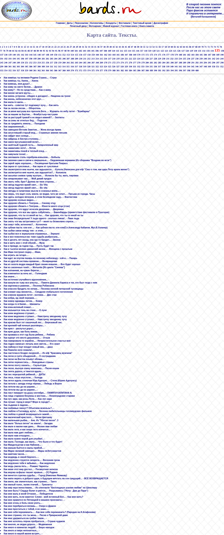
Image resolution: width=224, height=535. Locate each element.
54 (153, 47)
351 (217, 66)
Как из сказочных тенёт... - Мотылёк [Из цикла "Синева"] (34, 267)
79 (7, 51)
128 (187, 51)
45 (126, 47)
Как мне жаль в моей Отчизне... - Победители (28, 494)
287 (176, 62)
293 (201, 62)
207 (68, 58)
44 (123, 47)
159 (93, 55)
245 (1, 62)
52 (147, 47)
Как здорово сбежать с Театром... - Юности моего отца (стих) (37, 206)
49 (138, 47)
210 (80, 58)
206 (64, 58)
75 (218, 47)
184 (197, 55)
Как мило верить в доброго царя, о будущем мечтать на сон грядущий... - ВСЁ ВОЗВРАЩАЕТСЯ (56, 478)
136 (222, 51)
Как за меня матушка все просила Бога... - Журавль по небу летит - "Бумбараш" (47, 111)
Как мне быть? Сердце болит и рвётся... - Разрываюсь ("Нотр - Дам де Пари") (46, 491)
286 (172, 62)
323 (101, 66)
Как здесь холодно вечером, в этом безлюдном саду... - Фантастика (40, 197)
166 (122, 55)
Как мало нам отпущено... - (18, 435)
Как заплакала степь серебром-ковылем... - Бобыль (32, 157)
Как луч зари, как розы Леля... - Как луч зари (28, 399)
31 (83, 47)
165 (118, 55)
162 (105, 55)
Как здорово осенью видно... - (20, 200)
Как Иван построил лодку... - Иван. (22, 252)
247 (10, 62)
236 (188, 58)
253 (35, 62)
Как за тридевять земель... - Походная (24, 123)
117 (141, 51)
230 (163, 58)
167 (126, 55)
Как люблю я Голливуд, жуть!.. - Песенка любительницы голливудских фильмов (48, 411)
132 (203, 51)
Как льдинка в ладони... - (17, 405)
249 (18, 62)
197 (26, 58)
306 (30, 66)
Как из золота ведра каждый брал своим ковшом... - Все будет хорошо (42, 264)
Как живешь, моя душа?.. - (18, 84)
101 (76, 51)
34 (92, 47)
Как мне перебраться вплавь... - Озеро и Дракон (30, 506)
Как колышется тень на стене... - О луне (25, 310)
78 (4, 51)
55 (156, 47)
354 (5, 70)
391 (159, 70)
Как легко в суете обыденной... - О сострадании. (30, 356)
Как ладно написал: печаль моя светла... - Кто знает (32, 344)
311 (51, 66)
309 (43, 66)
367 (59, 70)
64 (184, 47)
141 (18, 55)
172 (147, 55)
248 (14, 62)
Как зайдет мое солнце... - (18, 136)
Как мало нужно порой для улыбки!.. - (24, 439)
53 (150, 47)
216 (105, 58)
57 (162, 47)
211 (84, 58)
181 (184, 55)
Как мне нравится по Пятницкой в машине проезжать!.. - (34, 500)
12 (25, 47)
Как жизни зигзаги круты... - (18, 93)
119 (149, 51)
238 (196, 58)
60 (172, 47)
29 (77, 47)
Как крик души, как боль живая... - (22, 331)
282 (155, 62)
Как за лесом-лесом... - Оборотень (22, 108)
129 (191, 51)
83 (19, 51)
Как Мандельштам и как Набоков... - (23, 445)
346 (196, 66)
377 (101, 70)
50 (141, 47)
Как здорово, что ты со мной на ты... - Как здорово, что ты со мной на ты (43, 215)
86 (29, 51)
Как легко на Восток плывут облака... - (24, 359)
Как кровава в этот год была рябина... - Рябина (29, 335)
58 (165, 47)
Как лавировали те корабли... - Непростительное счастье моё (37, 341)
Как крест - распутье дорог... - (20, 328)
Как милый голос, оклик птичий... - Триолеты (28, 484)
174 (155, 55)
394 (172, 70)
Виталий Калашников (203, 17)
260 (64, 62)
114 (129, 51)
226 (147, 58)
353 (1, 70)
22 (55, 47)
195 (18, 58)
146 (39, 55)
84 (22, 51)
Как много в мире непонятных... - (22, 530)
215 (101, 58)
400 (197, 70)
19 (46, 47)
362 (39, 70)
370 (72, 70)
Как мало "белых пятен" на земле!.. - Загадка (28, 423)
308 (39, 66)
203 (51, 58)
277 (134, 62)
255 (43, 62)
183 (192, 55)
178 (172, 55)
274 (122, 62)
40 (110, 47)
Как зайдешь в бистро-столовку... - (22, 139)
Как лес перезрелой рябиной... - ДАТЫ (24, 374)
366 (55, 70)
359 (26, 70)
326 (113, 66)
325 (109, 66)
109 (109, 51)
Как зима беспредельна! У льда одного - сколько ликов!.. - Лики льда (41, 218)
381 (118, 70)
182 (188, 55)
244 (221, 58)
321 (92, 66)
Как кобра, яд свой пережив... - (20, 298)
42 (117, 47)
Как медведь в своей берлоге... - (21, 457)
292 (197, 62)
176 (163, 55)
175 (159, 55)
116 (137, 51)
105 (92, 51)
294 (205, 62)
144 (30, 55)
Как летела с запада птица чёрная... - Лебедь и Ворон (33, 383)
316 (72, 66)
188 (213, 55)
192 (5, 58)
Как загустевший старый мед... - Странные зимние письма (35, 133)
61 (175, 47)
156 (80, 55)
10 (19, 47)
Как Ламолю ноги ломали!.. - (19, 350)
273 (118, 62)
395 (176, 70)
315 (68, 66)
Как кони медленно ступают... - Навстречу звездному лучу (35, 316)
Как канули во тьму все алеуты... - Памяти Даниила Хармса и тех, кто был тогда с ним (50, 282)
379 (109, 70)
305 (26, 66)
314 (63, 66)
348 (205, 66)
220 (122, 58)
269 (101, 62)
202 (47, 58)
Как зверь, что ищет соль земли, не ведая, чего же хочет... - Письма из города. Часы (49, 194)
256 (47, 62)
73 (211, 47)
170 (138, 55)
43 (120, 47)
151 (59, 55)
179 (176, 55)
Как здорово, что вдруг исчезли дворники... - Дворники (34, 209)
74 (215, 47)
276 (130, 62)
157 (84, 55)
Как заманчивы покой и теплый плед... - (25, 151)
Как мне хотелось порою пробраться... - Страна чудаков (34, 521)
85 (25, 51)
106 (97, 51)
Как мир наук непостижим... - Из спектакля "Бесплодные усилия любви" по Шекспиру (50, 487)
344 (188, 66)
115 (133, 51)
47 (132, 47)
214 (97, 58)
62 (178, 47)
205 (59, 58)
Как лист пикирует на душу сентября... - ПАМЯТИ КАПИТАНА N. (38, 393)
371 (76, 70)
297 (217, 62)
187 (209, 55)
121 (158, 51)
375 (93, 70)
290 (188, 62)
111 (117, 51)
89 (38, 51)
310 (47, 66)
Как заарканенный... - (15, 126)
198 (30, 58)
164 (114, 55)
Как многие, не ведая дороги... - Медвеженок (28, 524)
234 (180, 58)
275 (126, 62)
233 (176, 58)
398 (188, 70)
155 (76, 55)
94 (53, 51)
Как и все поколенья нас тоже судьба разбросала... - (32, 237)
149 (51, 55)
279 (143, 62)
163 (109, 55)
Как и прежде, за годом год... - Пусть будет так (29, 246)
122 (162, 51)
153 (68, 55)
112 (121, 51)
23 (58, 47)
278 (138, 62)
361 (35, 70)
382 (122, 70)
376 (97, 70)
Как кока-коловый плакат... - (19, 307)
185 (201, 55)
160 (97, 55)
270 (105, 62)
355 (10, 70)
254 (39, 62)
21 (52, 47)
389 (151, 70)
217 (109, 58)
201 (43, 58)
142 (22, 55)
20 (49, 47)
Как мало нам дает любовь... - (20, 432)
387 (143, 70)
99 (68, 51)
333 (142, 66)
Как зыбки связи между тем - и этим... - (25, 230)
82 (16, 51)
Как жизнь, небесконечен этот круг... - (24, 99)
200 (39, 58)
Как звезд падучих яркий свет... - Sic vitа (25, 188)
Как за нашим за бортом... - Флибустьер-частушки (31, 114)
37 (101, 47)
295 (209, 62)
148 (47, 55)
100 (72, 51)
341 (176, 66)
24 (61, 47)
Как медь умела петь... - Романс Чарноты (26, 466)
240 (205, 58)
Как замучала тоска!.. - (16, 154)
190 (222, 55)
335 (151, 66)
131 (199, 51)
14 (31, 47)
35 (95, 47)
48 (135, 47)
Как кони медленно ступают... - (20, 313)
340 (171, 66)
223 (134, 58)
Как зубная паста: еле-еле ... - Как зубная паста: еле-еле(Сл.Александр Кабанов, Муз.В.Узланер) (55, 227)
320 (88, 66)
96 (59, 51)
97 (62, 51)
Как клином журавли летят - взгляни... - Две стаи (30, 295)
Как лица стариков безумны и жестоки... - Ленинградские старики (39, 396)
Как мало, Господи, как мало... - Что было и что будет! (33, 442)
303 (18, 66)
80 (10, 51)
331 (134, 66)
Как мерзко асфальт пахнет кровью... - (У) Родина (31, 472)
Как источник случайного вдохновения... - (26, 279)
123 (166, 51)
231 (167, 58)
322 (97, 66)
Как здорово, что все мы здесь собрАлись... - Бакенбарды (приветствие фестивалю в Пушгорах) (56, 212)
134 (212, 51)
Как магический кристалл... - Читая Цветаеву (28, 417)
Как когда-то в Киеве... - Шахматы (22, 304)
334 (147, 66)
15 (34, 47)
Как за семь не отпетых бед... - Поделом (25, 120)
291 (192, 62)
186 (205, 55)
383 (126, 70)
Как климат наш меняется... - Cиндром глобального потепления (38, 292)
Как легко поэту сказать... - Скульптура (25, 365)
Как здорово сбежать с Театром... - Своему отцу (30, 203)
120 (154, 51)
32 (86, 47)
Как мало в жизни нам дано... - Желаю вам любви (30, 426)
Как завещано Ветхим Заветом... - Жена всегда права (32, 130)
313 (59, 66)
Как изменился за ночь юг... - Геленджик (25, 273)
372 (80, 70)
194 (14, 58)
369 (68, 70)
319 (84, 66)
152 (64, 55)
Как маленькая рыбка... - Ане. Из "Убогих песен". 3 (31, 420)
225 (142, 58)
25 (64, 47)
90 (41, 51)
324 (105, 66)
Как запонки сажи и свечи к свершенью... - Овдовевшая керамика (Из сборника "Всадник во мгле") (57, 160)
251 (26, 62)
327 (117, 66)
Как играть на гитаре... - (16, 255)
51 (144, 47)
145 (35, 55)
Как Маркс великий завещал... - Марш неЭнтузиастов (32, 451)
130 (195, 51)
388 (147, 70)
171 (143, 55)
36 (98, 47)
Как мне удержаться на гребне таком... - (25, 518)
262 (72, 62)
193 (10, 58)
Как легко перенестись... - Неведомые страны (28, 362)
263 (76, 62)
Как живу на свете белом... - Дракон (23, 87)
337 (159, 66)
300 (5, 66)
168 (130, 55)
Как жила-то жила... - (15, 102)
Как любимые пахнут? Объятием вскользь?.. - (29, 408)
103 (84, 51)
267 (93, 62)
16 (37, 47)
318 (80, 66)
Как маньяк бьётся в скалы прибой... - (24, 448)
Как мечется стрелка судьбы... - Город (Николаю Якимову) (35, 475)
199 (35, 58)
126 (178, 51)
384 (130, 70)
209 (76, 58)
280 (147, 62)
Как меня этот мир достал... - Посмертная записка (31, 469)
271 (109, 62)
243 (217, 58)
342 (180, 66)
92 (47, 51)
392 (163, 70)
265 (84, 62)
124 (170, 51)
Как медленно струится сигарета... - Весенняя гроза (32, 460)
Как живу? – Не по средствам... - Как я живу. (27, 90)
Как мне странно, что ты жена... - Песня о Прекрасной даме (36, 515)
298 (222, 62)
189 (217, 55)
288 (180, 62)
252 (30, 62)
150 (55, 55)
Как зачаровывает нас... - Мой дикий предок (27, 178)
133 (208, 51)
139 (10, 55)
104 (88, 51)
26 (67, 47)
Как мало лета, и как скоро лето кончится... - (28, 429)
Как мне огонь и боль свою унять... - (23, 503)
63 (181, 47)
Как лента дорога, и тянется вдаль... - (24, 371)
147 (43, 55)
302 (14, 66)
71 (205, 47)
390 (155, 70)
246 (5, 62)
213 (92, 58)
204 (55, 58)
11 (22, 47)
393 (168, 70)
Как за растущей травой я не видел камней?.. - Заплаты (34, 117)
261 (68, 62)
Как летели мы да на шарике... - (21, 387)
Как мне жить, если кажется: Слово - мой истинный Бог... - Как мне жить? (43, 497)
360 (30, 70)
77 (1, 51)
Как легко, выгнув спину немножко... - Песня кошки (31, 368)
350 (213, 66)
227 (151, 58)
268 (97, 62)
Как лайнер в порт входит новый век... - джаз (28, 347)
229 (159, 58)
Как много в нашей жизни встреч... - (23, 533)
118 (145, 51)
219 (117, 58)
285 (168, 62)
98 (65, 51)
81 (13, 51)
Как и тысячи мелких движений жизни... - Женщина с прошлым (38, 249)
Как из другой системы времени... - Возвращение (30, 261)
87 (32, 51)
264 (80, 62)
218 (113, 58)
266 (89, 62)
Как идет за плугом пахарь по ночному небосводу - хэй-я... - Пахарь (40, 258)
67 (193, 47)
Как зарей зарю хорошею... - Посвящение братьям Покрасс (36, 163)
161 (101, 55)
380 (114, 70)
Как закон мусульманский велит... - (23, 142)
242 (213, 58)
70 (202, 47)
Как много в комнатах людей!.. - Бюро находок (29, 527)
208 (72, 58)
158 (89, 55)
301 (10, 66)
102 (80, 51)
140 (14, 55)
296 (213, 62)
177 (168, 55)
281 (151, 62)
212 (88, 58)
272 (114, 62)
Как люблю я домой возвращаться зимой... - (28, 414)
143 (26, 55)
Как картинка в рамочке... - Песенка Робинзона (29, 286)
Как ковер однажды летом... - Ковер (23, 301)
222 (130, 58)
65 (187, 47)
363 (43, 70)
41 (113, 47)
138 (5, 55)
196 (22, 58)
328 (122, 66)
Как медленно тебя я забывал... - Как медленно (29, 463)
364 (47, 70)
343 (184, 66)
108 (105, 51)
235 (184, 58)
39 (107, 47)
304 (22, 66)
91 (44, 51)
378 (105, 70)
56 (159, 47)
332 (138, 66)
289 (184, 62)
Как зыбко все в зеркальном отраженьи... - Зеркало (32, 234)
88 (35, 51)
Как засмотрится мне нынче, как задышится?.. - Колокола (35, 172)
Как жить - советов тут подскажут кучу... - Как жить (31, 105)
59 (169, 47)
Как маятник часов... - (15, 454)
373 (84, 70)
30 (80, 47)
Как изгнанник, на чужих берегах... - (23, 270)
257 (51, 62)
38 (104, 47)
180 (180, 55)
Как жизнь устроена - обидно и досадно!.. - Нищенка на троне (37, 96)
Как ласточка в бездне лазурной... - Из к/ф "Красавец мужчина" (38, 353)
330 (130, 66)
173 (151, 55)
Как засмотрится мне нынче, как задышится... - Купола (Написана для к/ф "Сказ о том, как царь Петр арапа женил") (66, 169)
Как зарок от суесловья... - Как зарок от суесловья (31, 166)
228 (155, 58)
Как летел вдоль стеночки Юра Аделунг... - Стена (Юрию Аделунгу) (40, 380)
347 (201, 66)
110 (113, 51)
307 (35, 66)
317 (76, 66)
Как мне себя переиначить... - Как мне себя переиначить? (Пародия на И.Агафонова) (50, 512)
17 (40, 47)
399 (192, 70)
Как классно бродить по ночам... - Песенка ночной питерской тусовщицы (43, 289)
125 (174, 51)
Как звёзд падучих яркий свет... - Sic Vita (26, 185)
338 (163, 66)
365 (51, 70)
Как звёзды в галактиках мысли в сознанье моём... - (32, 191)
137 (1, 55)
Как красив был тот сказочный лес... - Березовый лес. (33, 322)
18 (43, 47)
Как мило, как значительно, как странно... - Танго (30, 481)
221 (126, 58)
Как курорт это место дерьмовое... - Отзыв (27, 338)
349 (209, 66)
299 (1, 66)
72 (208, 47)
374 (89, 70)
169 (134, 55)
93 (50, 51)
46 (129, 47)
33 (89, 47)
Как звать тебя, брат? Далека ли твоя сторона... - (30, 182)
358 (22, 70)
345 (192, 66)
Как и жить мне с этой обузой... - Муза (24, 243)
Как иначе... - (11, 276)
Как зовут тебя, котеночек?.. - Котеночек (25, 224)
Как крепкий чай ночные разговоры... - (25, 325)
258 (55, 62)
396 (180, 70)
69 (199, 47)
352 (221, 66)
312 (55, 66)
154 (72, 55)
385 (134, 70)
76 (221, 47)
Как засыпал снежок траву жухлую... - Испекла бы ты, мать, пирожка (41, 175)
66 (190, 47)
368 (64, 70)
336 (155, 66)
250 (22, 62)
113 (125, 51)
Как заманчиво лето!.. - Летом (20, 148)
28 (74, 47)
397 (184, 70)
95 (56, 51)
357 (18, 70)
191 (1, 58)
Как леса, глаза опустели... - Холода (23, 377)
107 (101, 51)
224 (138, 58)
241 (209, 58)
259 (59, 62)
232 (171, 58)
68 (196, 47)
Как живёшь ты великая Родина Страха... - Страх (30, 77)
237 (192, 58)
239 (201, 58)
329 (126, 66)
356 (14, 70)
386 (138, 70)
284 (163, 62)
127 (183, 51)
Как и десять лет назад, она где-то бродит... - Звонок (32, 240)
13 (28, 47)
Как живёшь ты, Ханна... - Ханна (21, 81)
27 (71, 47)
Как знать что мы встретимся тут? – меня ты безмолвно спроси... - (40, 221)
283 (159, 62)
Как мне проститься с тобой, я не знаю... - (26, 509)
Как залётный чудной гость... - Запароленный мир (31, 145)
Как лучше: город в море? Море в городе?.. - (28, 402)
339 (167, 66)
